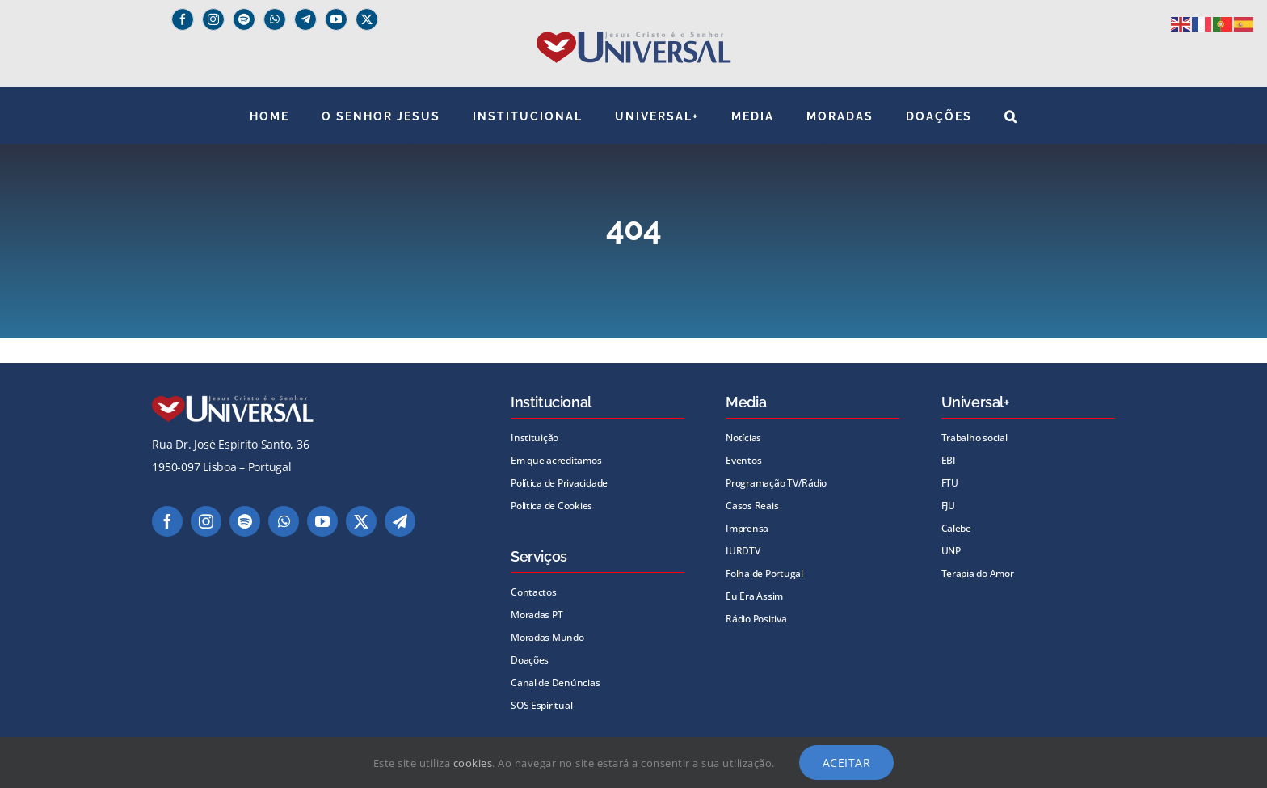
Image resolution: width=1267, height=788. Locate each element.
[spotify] (244, 19)
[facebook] (182, 19)
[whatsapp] (274, 19)
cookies (473, 763)
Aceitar (847, 762)
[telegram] (400, 521)
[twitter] (367, 19)
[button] (1011, 115)
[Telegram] (305, 19)
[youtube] (336, 19)
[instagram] (213, 19)
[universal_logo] (634, 37)
